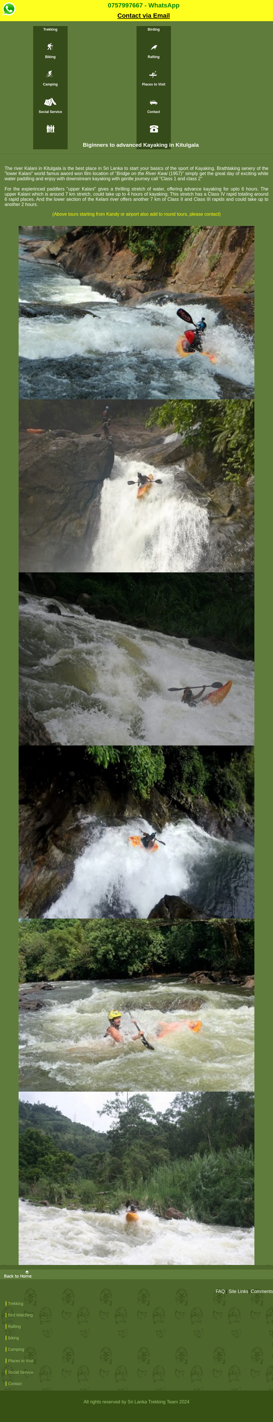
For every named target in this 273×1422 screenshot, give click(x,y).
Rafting (153, 57)
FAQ (220, 1291)
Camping (50, 84)
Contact (153, 112)
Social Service (50, 112)
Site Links (238, 1291)
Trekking (50, 29)
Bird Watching (20, 1315)
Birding (154, 29)
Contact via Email (143, 15)
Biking (50, 57)
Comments (262, 1291)
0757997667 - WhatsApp (90, 7)
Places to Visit (153, 84)
